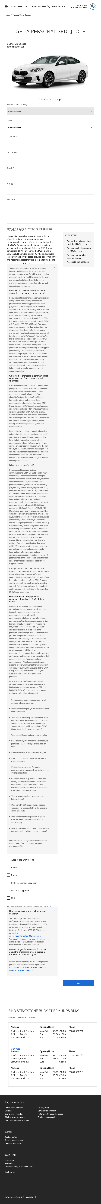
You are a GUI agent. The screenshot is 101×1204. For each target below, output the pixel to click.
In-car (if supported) (19, 890)
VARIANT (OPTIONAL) (17, 105)
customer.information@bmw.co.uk (24, 936)
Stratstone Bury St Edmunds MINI (19, 1166)
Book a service (39, 6)
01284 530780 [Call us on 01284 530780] (58, 6)
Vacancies (9, 1163)
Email (12, 867)
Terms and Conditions (14, 1107)
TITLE (9, 120)
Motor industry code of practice (50, 1114)
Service (22, 1017)
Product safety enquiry (47, 1117)
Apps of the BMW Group (20, 859)
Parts (32, 1017)
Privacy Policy (43, 1107)
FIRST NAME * (13, 136)
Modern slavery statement (16, 1117)
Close (55, 267)
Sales (11, 1017)
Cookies (8, 1111)
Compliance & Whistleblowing (17, 1120)
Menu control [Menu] (6, 6)
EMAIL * (10, 168)
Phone (12, 875)
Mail (11, 898)
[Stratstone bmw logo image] (83, 6)
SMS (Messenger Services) (22, 882)
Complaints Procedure (14, 1114)
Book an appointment (14, 1140)
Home (7, 15)
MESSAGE (11, 200)
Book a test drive (19, 6)
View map (15, 1049)
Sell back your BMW (13, 1143)
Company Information (47, 1111)
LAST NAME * (13, 152)
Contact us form (11, 1137)
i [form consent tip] (51, 907)
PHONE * (11, 184)
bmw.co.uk (9, 1160)
